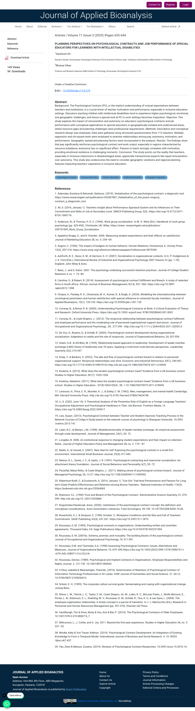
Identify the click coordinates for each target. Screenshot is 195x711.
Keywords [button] (12, 43)
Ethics (112, 26)
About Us (104, 676)
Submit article (170, 26)
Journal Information (154, 679)
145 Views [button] (13, 67)
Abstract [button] (11, 38)
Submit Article (107, 683)
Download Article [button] (17, 58)
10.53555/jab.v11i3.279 (76, 90)
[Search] (142, 26)
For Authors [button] (73, 26)
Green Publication (76, 689)
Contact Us (155, 4)
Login (186, 4)
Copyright (104, 687)
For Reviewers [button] (94, 26)
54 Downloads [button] (16, 71)
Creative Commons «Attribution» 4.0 (97, 700)
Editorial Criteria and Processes (161, 687)
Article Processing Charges (158, 683)
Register (170, 4)
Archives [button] (56, 26)
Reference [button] (12, 48)
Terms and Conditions (155, 676)
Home (18, 26)
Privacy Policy (151, 672)
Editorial (42, 26)
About (29, 26)
